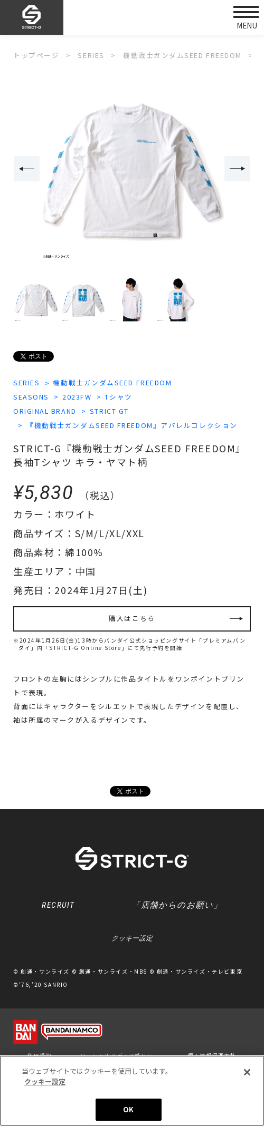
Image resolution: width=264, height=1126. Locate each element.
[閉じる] (247, 1073)
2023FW (78, 397)
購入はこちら (132, 619)
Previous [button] (26, 168)
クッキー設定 (132, 940)
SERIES (26, 382)
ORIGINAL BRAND (46, 410)
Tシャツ (120, 397)
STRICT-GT (112, 410)
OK (128, 1110)
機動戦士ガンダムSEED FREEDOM (114, 382)
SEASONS (31, 397)
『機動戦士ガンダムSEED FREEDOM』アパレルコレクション (133, 425)
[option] (132, 169)
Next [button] (237, 168)
